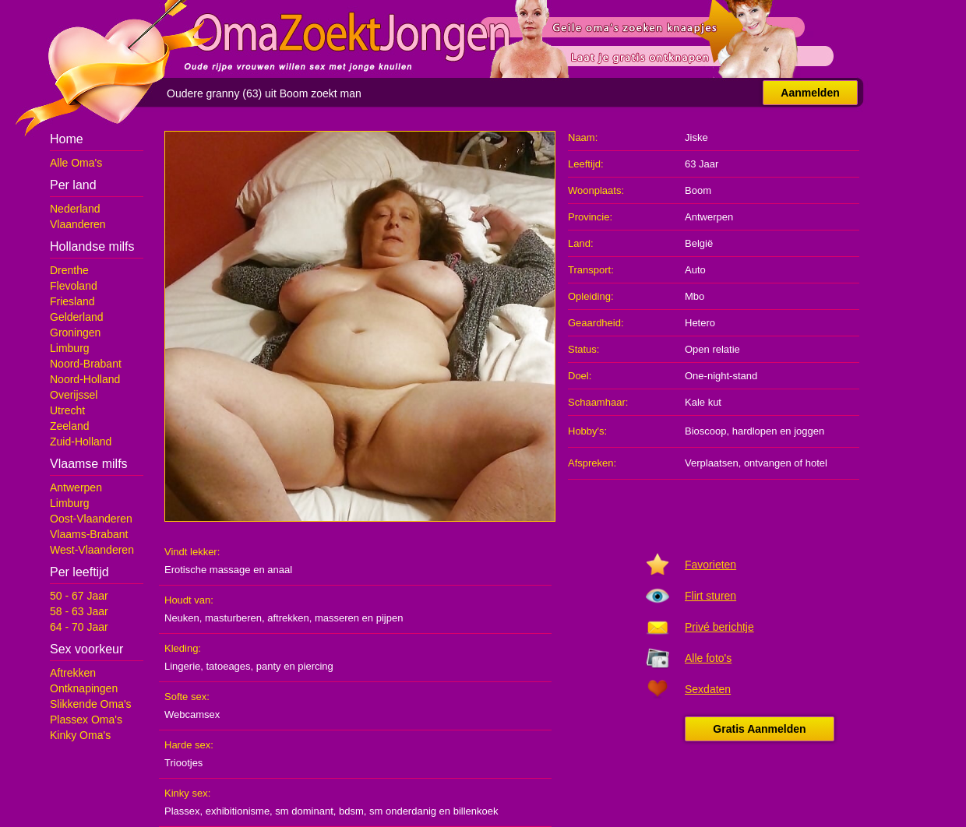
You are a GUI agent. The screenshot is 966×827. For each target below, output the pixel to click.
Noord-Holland (85, 379)
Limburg (70, 348)
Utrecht (67, 410)
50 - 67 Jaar (79, 595)
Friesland (72, 301)
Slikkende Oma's (91, 704)
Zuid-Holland (80, 441)
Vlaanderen (78, 224)
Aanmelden (810, 92)
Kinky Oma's (80, 735)
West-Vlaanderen (92, 550)
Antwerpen (76, 487)
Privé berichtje (719, 627)
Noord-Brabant (86, 363)
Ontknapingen (84, 688)
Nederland (75, 208)
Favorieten (710, 564)
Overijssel (73, 395)
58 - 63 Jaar (79, 611)
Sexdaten (708, 689)
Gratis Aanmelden (759, 729)
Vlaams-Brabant (89, 534)
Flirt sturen (710, 595)
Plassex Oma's (86, 719)
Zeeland (70, 426)
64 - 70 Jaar (79, 627)
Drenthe (69, 270)
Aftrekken (73, 673)
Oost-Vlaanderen (91, 518)
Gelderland (77, 317)
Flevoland (73, 286)
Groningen (75, 332)
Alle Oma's (76, 163)
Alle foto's (708, 658)
